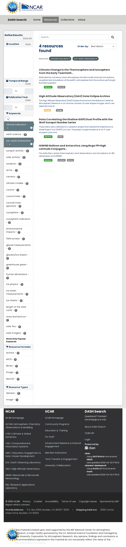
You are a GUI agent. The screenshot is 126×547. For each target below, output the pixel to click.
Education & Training (56, 430)
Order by (82, 46)
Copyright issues (88, 501)
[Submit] (113, 37)
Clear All (27, 38)
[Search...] (74, 37)
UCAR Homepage (54, 417)
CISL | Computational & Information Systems (18, 445)
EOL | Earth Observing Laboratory (23, 462)
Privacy (27, 501)
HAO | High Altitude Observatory (23, 468)
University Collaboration (58, 465)
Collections (67, 19)
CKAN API (89, 433)
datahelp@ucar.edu (95, 419)
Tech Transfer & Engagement (61, 459)
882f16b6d (98, 456)
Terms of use (69, 501)
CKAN (90, 447)
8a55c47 (98, 468)
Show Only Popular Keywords (16, 340)
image (47, 110)
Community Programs (57, 424)
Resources (50, 19)
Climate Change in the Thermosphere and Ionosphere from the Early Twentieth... (74, 71)
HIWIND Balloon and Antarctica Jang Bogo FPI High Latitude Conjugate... (72, 147)
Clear (28, 44)
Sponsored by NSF (109, 501)
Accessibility (51, 501)
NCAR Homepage (15, 417)
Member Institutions (56, 452)
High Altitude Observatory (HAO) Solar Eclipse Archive (74, 96)
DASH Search (17, 20)
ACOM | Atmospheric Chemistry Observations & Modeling (23, 426)
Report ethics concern (18, 504)
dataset (48, 87)
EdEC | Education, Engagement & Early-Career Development (23, 454)
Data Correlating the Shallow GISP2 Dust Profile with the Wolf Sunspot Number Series (76, 121)
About (81, 19)
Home (37, 19)
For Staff (49, 436)
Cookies (38, 501)
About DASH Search (95, 426)
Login (87, 439)
